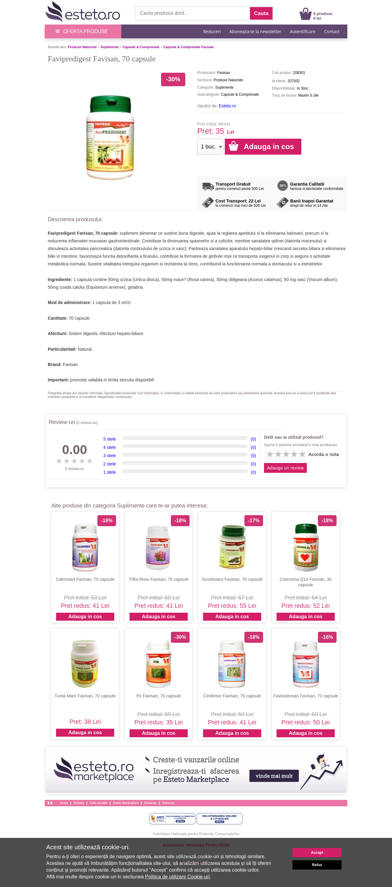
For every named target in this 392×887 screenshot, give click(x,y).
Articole (79, 802)
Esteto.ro (227, 105)
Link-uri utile (98, 802)
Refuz (317, 865)
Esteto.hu (150, 802)
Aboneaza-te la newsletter (255, 31)
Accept (317, 852)
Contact (332, 31)
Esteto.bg (168, 802)
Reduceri (212, 31)
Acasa (64, 802)
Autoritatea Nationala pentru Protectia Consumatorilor (196, 834)
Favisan (70, 364)
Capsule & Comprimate (141, 47)
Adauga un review (285, 467)
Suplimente (109, 47)
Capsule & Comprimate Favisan (188, 47)
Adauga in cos (85, 616)
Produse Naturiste (82, 47)
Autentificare (303, 31)
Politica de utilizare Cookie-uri (177, 876)
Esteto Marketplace (126, 802)
